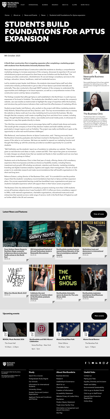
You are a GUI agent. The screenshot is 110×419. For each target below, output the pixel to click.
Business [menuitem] (45, 5)
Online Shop (88, 401)
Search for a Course (36, 376)
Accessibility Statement (64, 393)
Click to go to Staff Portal (93, 393)
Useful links (89, 372)
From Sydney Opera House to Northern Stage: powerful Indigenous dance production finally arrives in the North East (15, 253)
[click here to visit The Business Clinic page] (96, 110)
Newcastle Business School (94, 78)
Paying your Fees (90, 379)
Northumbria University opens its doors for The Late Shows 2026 (67, 295)
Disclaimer (60, 399)
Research (59, 379)
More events (99, 316)
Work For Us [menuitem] (85, 5)
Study (31, 372)
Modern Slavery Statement (65, 402)
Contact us (88, 376)
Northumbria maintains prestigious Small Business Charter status (93, 295)
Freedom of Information (64, 390)
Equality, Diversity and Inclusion (95, 382)
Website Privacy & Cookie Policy (67, 396)
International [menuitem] (33, 5)
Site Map (59, 413)
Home (7, 15)
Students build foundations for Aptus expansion (67, 15)
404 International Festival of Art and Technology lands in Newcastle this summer (41, 251)
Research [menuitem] (55, 5)
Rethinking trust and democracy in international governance (93, 251)
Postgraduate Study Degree (38, 379)
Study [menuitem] (23, 5)
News (43, 15)
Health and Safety (90, 384)
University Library (35, 389)
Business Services (62, 376)
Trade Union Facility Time (65, 405)
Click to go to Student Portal (94, 390)
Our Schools (33, 382)
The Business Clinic (93, 114)
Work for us (60, 384)
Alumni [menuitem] (74, 5)
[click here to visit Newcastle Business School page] (96, 73)
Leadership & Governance (65, 382)
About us (17, 15)
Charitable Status (62, 387)
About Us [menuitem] (65, 5)
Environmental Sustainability (94, 387)
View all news (99, 214)
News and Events (30, 15)
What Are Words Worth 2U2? (15, 293)
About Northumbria (65, 372)
